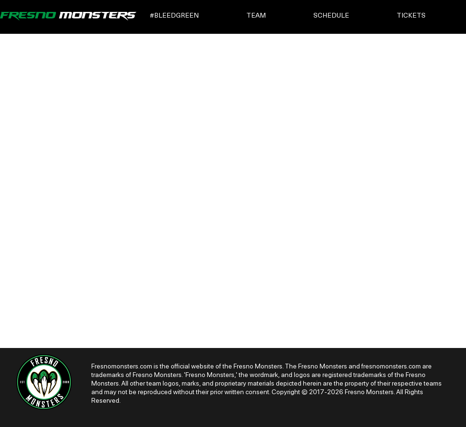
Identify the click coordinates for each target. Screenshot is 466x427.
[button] (191, 16)
